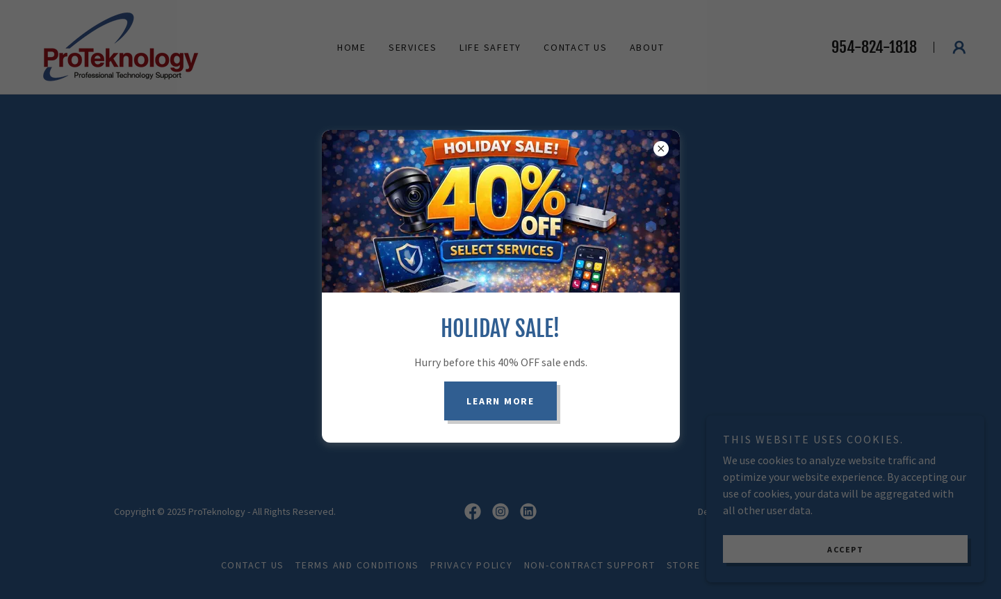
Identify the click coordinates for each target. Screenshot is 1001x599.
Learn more (500, 401)
